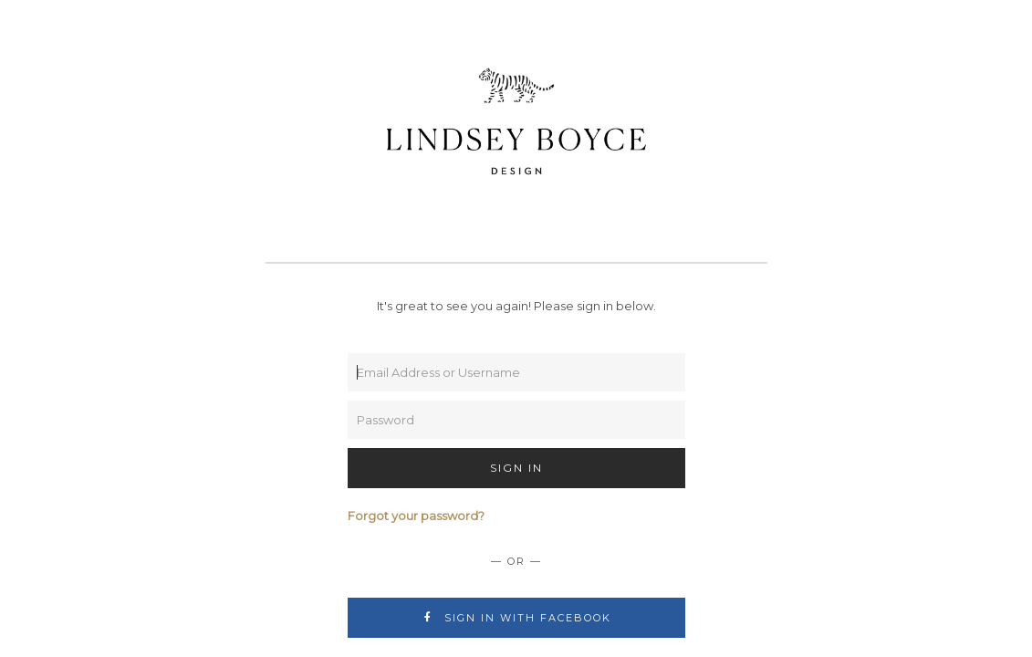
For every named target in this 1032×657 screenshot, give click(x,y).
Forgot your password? (416, 515)
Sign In (516, 467)
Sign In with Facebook (516, 617)
